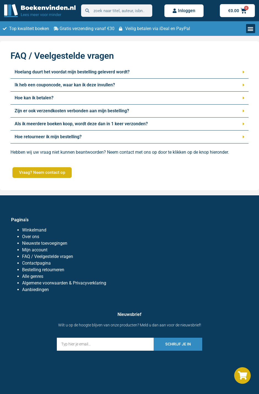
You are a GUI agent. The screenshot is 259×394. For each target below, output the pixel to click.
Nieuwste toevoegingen (44, 243)
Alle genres (32, 276)
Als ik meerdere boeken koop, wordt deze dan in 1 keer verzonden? (81, 123)
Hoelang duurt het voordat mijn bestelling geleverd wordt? (72, 71)
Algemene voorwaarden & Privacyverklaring (64, 283)
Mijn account (34, 249)
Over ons (30, 236)
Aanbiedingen (35, 289)
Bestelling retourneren (43, 269)
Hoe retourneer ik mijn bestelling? (48, 136)
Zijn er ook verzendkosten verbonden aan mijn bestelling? (72, 110)
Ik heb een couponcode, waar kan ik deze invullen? (65, 84)
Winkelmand (34, 230)
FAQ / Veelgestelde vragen (47, 256)
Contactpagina (36, 263)
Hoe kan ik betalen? (34, 97)
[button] (250, 28)
